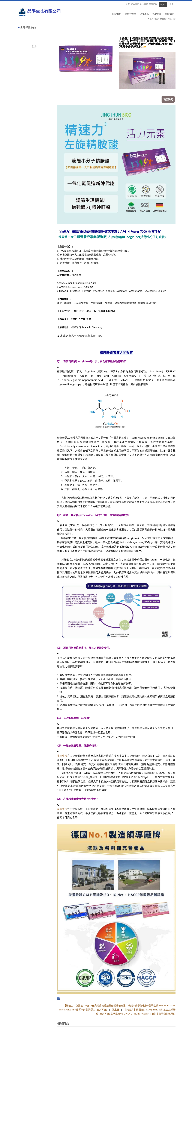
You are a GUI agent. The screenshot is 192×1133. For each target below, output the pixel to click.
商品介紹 (172, 18)
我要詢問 (168, 98)
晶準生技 (62, 754)
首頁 (151, 18)
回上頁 (115, 1008)
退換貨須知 (96, 1121)
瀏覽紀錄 (153, 4)
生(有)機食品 (160, 18)
